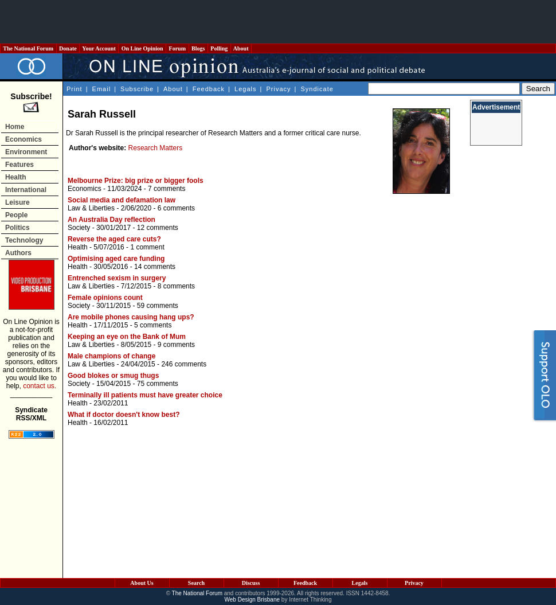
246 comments (183, 364)
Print (74, 88)
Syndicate (317, 88)
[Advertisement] (278, 22)
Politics (17, 228)
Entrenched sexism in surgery (117, 278)
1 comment (147, 247)
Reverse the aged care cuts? (114, 239)
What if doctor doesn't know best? (124, 415)
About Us (141, 583)
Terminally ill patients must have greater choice (145, 395)
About (241, 48)
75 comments (157, 384)
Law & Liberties (91, 208)
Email (101, 88)
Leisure (17, 202)
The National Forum (28, 48)
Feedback (209, 88)
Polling (219, 48)
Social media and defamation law (121, 200)
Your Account (99, 48)
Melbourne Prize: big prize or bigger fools (135, 181)
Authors (18, 253)
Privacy (278, 88)
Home (14, 127)
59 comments (157, 306)
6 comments (176, 208)
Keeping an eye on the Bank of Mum (127, 337)
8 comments (176, 286)
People (16, 215)
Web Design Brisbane (252, 599)
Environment (26, 152)
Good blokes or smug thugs (113, 376)
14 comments (154, 267)
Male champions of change (111, 356)
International (25, 190)
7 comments (166, 189)
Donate (68, 48)
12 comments (157, 228)
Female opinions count (105, 298)
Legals (245, 88)
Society (79, 228)
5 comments (152, 325)
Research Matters (155, 148)
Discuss (251, 583)
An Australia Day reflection (111, 220)
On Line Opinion (142, 48)
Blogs (198, 48)
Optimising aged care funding (116, 259)
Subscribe (137, 88)
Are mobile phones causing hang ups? (131, 317)
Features (19, 165)
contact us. (39, 386)
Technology (24, 240)
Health (15, 177)
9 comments (176, 345)
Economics (23, 139)
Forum (177, 48)
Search (196, 583)
